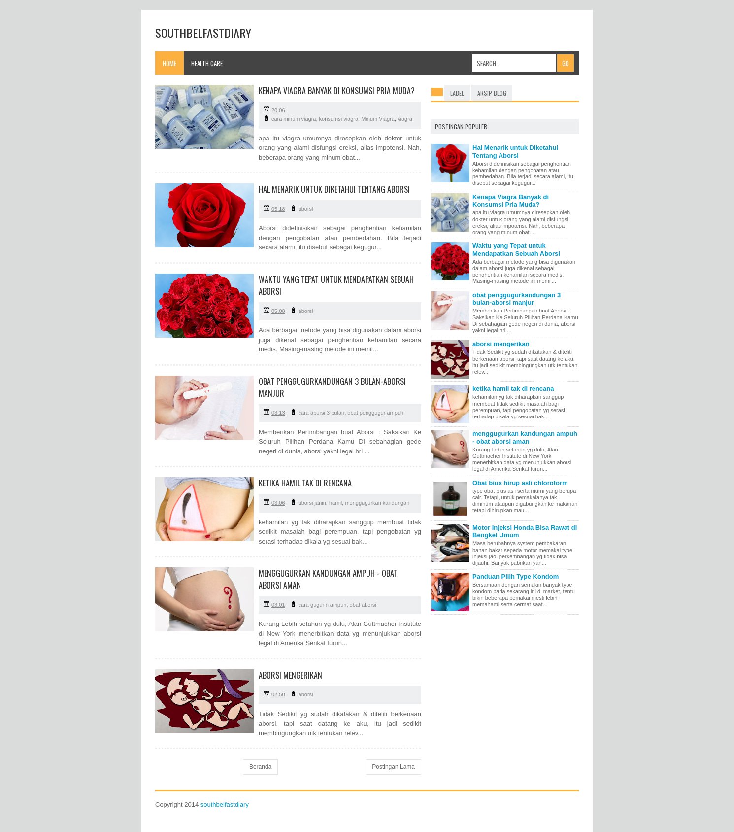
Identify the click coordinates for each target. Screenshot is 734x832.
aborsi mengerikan (290, 675)
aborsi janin (312, 503)
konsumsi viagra (338, 119)
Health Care (207, 63)
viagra (405, 119)
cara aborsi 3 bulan (322, 413)
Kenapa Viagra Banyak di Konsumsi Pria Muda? (337, 91)
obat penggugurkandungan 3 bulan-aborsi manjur (516, 299)
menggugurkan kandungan (377, 503)
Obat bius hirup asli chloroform (520, 482)
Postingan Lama (393, 766)
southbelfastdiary (224, 804)
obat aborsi (363, 605)
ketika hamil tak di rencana (305, 483)
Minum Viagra (378, 119)
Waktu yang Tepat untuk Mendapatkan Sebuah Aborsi (516, 249)
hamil (335, 503)
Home (169, 63)
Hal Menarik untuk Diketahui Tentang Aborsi (334, 189)
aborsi (306, 209)
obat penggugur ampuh (375, 413)
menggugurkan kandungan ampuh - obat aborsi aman (524, 437)
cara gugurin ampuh (323, 605)
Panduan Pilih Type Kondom (515, 576)
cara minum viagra (293, 119)
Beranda (260, 766)
